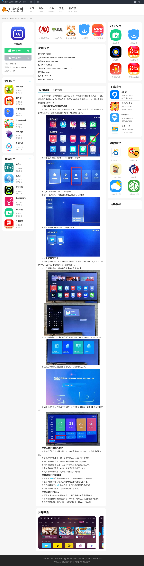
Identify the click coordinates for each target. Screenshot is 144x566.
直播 (51, 478)
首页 (31, 8)
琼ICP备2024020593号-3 (93, 559)
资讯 (61, 8)
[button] (101, 534)
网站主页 (13, 18)
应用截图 (57, 90)
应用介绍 (44, 89)
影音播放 (25, 18)
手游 (41, 8)
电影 (58, 485)
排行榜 (72, 8)
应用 (18, 18)
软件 (51, 8)
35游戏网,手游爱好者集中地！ (12, 2)
